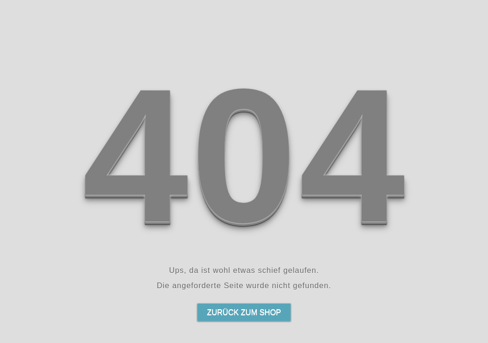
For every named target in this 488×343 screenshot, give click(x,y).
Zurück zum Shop (244, 312)
